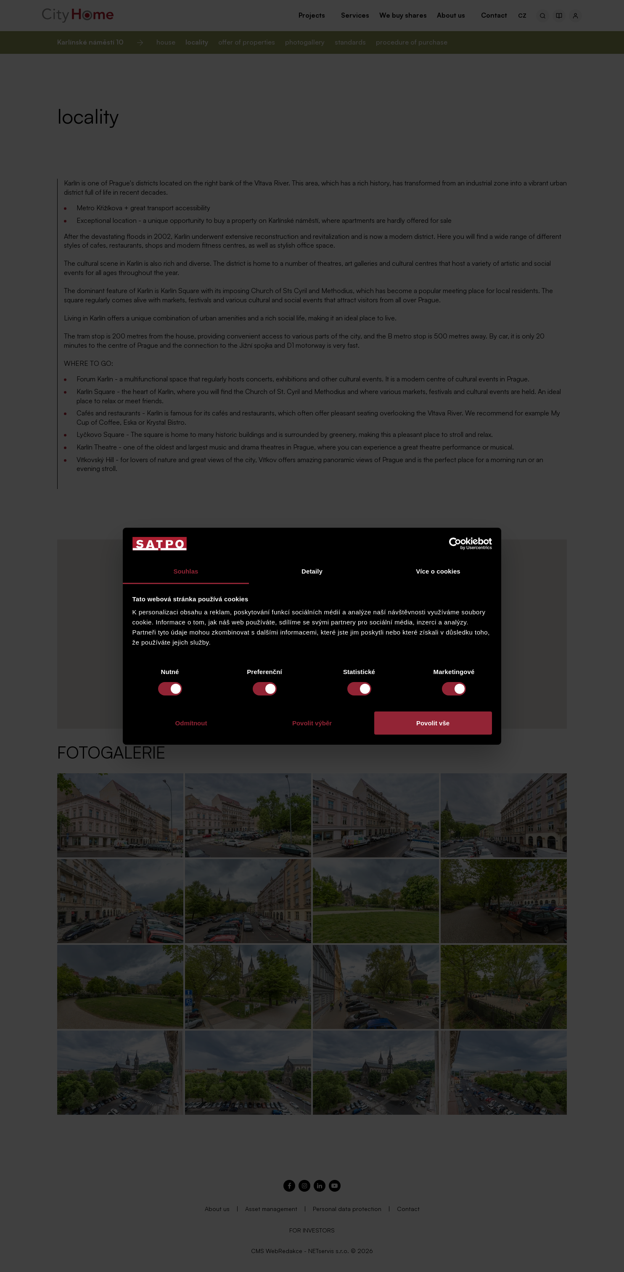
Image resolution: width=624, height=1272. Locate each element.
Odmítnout (191, 723)
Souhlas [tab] (185, 571)
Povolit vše (432, 723)
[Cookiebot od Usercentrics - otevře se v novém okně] (455, 543)
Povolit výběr (312, 723)
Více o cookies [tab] (438, 571)
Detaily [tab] (312, 571)
